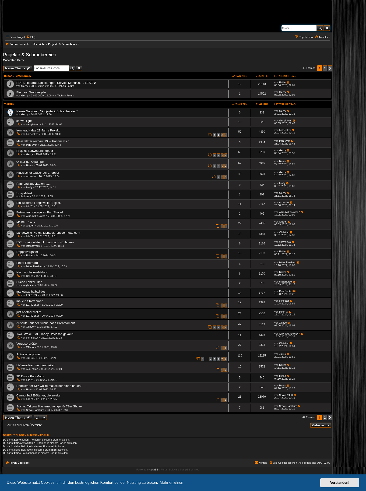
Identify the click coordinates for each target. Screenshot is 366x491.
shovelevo (285, 241)
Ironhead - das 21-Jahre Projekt (38, 130)
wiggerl (30, 225)
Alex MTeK (32, 368)
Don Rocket (285, 291)
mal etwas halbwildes (31, 291)
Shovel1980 (286, 395)
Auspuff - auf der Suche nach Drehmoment (45, 323)
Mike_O (283, 311)
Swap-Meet (24, 193)
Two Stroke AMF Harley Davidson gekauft (44, 334)
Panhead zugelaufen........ (33, 183)
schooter (31, 176)
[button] (330, 68)
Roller (282, 82)
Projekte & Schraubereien (29, 54)
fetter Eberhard (34, 266)
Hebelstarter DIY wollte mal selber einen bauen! (48, 386)
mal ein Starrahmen (29, 301)
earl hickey (32, 337)
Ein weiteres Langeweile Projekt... (39, 203)
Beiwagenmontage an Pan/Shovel (39, 212)
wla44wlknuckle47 (36, 216)
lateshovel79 (33, 245)
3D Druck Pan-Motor (30, 376)
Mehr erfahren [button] (171, 482)
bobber (25, 196)
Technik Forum (65, 86)
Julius (29, 358)
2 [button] (325, 68)
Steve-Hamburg (35, 410)
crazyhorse (27, 285)
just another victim (28, 312)
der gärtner (32, 124)
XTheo (30, 326)
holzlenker (32, 134)
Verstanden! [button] (339, 482)
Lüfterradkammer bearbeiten (35, 365)
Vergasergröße (26, 343)
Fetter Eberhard (27, 263)
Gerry (20, 60)
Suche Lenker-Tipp (29, 282)
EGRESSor (32, 295)
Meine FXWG (25, 222)
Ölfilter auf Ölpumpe (30, 161)
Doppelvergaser (27, 252)
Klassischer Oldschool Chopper (37, 172)
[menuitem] (30, 37)
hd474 (29, 206)
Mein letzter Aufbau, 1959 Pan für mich (42, 141)
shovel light (24, 121)
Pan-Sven (31, 144)
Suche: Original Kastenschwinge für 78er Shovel (49, 406)
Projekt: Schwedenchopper (34, 150)
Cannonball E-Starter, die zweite (38, 395)
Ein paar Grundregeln (31, 92)
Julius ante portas (28, 354)
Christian (284, 232)
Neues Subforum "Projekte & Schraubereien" (46, 111)
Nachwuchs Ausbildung (32, 272)
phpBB (154, 469)
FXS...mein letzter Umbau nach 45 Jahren (45, 242)
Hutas (29, 165)
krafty (29, 187)
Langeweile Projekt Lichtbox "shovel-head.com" (48, 232)
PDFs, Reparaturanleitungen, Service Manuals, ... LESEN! (56, 83)
